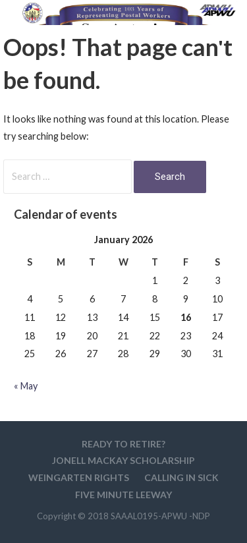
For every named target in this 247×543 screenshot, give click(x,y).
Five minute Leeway (123, 494)
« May (26, 385)
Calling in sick (181, 477)
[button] (226, 37)
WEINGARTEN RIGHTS (78, 477)
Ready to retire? (123, 443)
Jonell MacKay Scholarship (123, 460)
